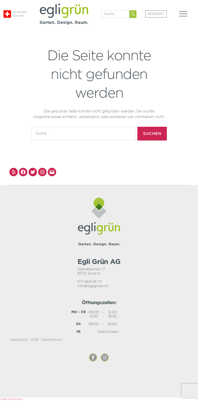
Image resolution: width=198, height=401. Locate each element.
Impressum (19, 339)
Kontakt (156, 14)
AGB (35, 339)
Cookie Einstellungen (11, 399)
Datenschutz (51, 339)
